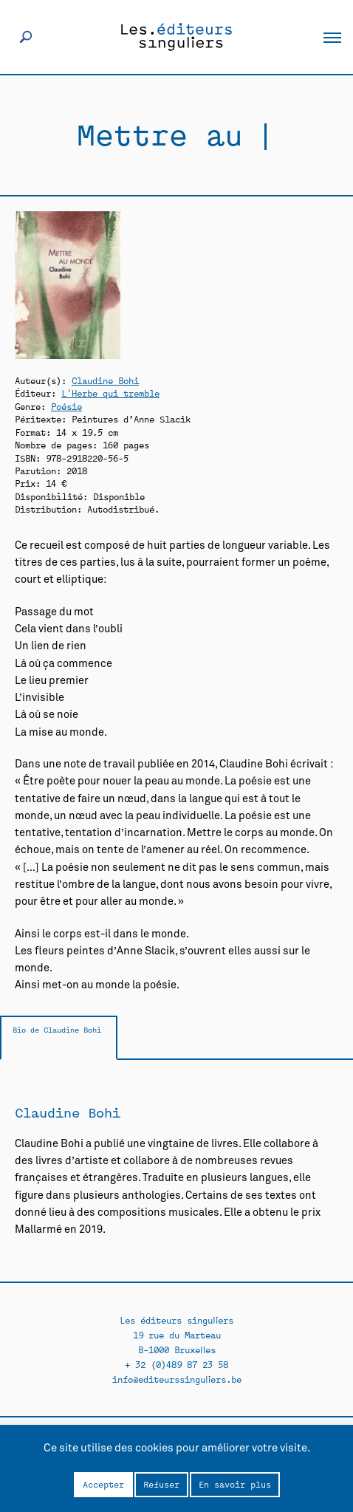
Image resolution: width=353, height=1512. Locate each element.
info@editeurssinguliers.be (176, 1378)
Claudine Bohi (105, 380)
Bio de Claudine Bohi (57, 1029)
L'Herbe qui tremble (110, 392)
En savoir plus (235, 1484)
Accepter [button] (103, 1484)
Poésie (66, 405)
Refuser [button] (161, 1484)
